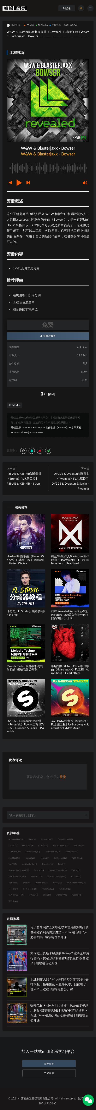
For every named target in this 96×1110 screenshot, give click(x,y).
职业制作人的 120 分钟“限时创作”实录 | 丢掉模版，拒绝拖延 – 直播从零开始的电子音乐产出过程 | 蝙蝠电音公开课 (59, 984)
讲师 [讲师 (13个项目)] (47, 895)
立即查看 (49, 1063)
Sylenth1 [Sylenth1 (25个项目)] (36, 876)
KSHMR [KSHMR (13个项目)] (77, 858)
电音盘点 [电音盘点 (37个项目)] (48, 889)
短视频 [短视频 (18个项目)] (33, 895)
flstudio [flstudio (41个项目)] (79, 845)
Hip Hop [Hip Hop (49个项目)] (14, 858)
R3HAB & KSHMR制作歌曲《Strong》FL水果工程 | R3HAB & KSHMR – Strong (24, 478)
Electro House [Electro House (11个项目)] (61, 845)
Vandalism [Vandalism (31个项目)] (41, 882)
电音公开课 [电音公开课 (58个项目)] (30, 889)
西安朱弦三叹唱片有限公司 (37, 1098)
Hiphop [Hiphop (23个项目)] (30, 858)
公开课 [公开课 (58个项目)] (13, 889)
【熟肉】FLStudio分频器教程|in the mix (26, 612)
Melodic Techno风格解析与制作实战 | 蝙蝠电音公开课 (25, 667)
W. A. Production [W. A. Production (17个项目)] (76, 882)
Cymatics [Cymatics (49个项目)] (47, 839)
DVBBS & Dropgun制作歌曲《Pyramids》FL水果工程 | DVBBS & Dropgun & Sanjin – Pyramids (70, 481)
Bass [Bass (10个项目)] (32, 839)
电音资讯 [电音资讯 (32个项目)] (65, 889)
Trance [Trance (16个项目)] (13, 882)
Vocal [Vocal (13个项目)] (57, 882)
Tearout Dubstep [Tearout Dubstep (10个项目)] (56, 876)
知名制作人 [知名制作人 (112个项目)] (16, 895)
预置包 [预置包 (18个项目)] (77, 895)
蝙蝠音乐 (16, 427)
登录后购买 (48, 336)
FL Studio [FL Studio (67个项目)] (14, 851)
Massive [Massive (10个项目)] (47, 864)
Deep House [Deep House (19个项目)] (65, 839)
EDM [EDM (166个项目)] (43, 845)
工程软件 (55, 25)
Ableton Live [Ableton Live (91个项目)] (15, 839)
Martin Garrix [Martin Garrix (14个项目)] (29, 864)
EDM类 (29, 25)
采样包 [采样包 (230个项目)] (61, 895)
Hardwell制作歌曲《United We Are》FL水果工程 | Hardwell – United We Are (25, 559)
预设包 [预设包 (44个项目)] (13, 901)
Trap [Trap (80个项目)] (26, 882)
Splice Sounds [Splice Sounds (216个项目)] (17, 876)
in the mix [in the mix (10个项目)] (60, 858)
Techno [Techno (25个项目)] (76, 876)
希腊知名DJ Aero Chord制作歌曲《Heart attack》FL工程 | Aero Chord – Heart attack (70, 669)
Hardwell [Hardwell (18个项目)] (71, 851)
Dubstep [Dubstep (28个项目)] (28, 845)
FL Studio (42, 25)
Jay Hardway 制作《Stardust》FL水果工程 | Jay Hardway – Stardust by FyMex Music (70, 724)
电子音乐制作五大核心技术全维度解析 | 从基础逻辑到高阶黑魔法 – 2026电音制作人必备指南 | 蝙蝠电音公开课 (59, 932)
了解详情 (49, 1073)
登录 (63, 777)
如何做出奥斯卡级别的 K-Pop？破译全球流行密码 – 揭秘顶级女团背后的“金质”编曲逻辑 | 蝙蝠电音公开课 (59, 958)
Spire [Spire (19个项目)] (76, 870)
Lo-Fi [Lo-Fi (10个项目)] (12, 864)
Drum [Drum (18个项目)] (12, 845)
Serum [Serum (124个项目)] (39, 870)
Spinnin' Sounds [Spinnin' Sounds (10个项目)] (58, 870)
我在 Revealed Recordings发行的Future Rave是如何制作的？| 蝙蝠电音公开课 (70, 614)
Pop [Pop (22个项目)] (61, 864)
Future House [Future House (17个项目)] (53, 851)
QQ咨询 (48, 394)
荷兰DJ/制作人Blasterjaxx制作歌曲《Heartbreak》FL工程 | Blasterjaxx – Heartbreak (70, 559)
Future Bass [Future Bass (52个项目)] (32, 851)
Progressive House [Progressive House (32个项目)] (18, 870)
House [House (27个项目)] (44, 858)
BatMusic (14, 25)
